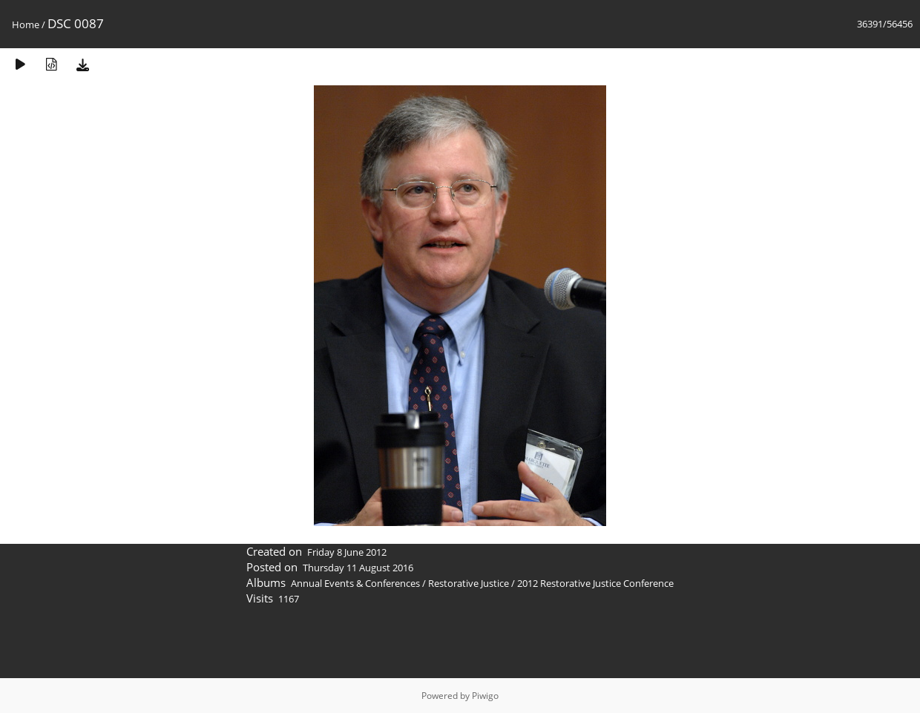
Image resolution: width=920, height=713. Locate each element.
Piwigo (485, 695)
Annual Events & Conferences (355, 583)
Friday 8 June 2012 (347, 552)
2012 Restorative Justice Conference (595, 583)
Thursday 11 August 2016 (358, 567)
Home (25, 24)
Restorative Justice (468, 583)
